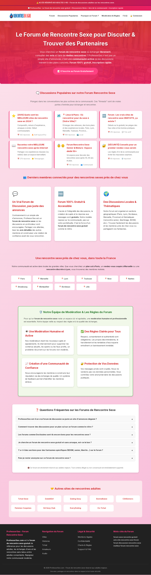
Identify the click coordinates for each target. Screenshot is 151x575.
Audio (44, 553)
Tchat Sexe (23, 499)
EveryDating (75, 508)
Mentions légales (85, 537)
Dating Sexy (75, 499)
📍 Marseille (43, 279)
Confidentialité (84, 541)
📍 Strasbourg (21, 287)
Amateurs (46, 549)
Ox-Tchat (101, 508)
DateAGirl (49, 499)
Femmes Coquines (23, 508)
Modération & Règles (111, 16)
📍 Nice (108, 279)
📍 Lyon (64, 279)
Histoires (46, 541)
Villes (44, 537)
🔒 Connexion (136, 16)
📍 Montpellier (43, 287)
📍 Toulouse (86, 279)
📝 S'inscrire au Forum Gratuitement (75, 71)
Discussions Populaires (68, 16)
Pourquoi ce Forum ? (90, 16)
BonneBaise (101, 499)
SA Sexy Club (49, 508)
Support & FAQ (84, 549)
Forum (52, 16)
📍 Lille (86, 287)
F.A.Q (125, 16)
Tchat (44, 545)
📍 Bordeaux (64, 287)
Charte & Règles (85, 545)
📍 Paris (21, 279)
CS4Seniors (128, 499)
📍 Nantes (129, 279)
